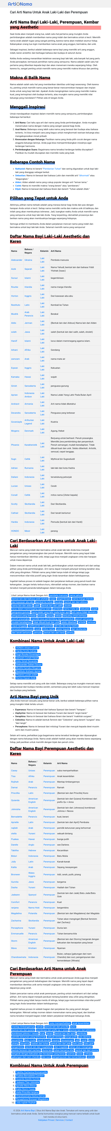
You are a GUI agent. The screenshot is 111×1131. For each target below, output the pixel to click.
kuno (73, 1026)
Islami (28, 278)
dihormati (84, 175)
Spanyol (32, 894)
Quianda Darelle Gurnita (28, 1079)
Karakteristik (31, 445)
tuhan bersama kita (63, 1050)
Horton (14, 296)
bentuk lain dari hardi (54, 632)
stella (14, 833)
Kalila (14, 867)
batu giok (88, 1043)
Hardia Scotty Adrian (26, 651)
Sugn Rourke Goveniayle (28, 654)
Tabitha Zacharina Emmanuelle (31, 1072)
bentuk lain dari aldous (75, 602)
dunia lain (47, 1050)
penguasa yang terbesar (24, 615)
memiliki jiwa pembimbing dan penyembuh (52, 619)
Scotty (14, 504)
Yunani (31, 833)
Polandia (32, 913)
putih (91, 1040)
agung (50, 615)
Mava (14, 948)
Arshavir (15, 404)
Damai (14, 787)
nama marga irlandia (83, 598)
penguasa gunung (21, 612)
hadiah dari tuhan (40, 1043)
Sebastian (20, 175)
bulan (80, 1053)
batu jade (77, 1043)
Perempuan (49, 770)
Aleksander (16, 260)
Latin (27, 305)
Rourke (14, 287)
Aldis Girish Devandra (26, 661)
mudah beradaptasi (21, 622)
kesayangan (67, 1040)
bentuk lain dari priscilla (57, 1026)
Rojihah (15, 781)
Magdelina (16, 913)
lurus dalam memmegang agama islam (31, 608)
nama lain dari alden (22, 605)
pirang (15, 1043)
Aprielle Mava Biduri (26, 1085)
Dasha (14, 887)
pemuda (38, 632)
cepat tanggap (19, 625)
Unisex (28, 486)
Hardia (14, 522)
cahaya (88, 1053)
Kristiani (32, 948)
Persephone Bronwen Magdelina (32, 1099)
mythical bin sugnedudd (40, 625)
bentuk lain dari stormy (86, 1050)
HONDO (15, 531)
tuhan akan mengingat (81, 1047)
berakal (58, 602)
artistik (82, 622)
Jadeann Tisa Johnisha (27, 1082)
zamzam (15, 359)
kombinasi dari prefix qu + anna (52, 1030)
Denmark (29, 430)
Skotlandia (30, 504)
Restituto (15, 305)
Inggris (28, 296)
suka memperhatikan (59, 1023)
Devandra (16, 413)
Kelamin (44, 251)
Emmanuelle (17, 933)
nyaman (71, 1053)
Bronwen (15, 874)
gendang (57, 608)
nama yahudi (75, 595)
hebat (58, 615)
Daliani (14, 477)
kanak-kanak (44, 1040)
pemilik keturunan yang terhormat (29, 1036)
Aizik (13, 269)
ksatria (41, 615)
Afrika (27, 350)
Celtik (27, 459)
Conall (14, 495)
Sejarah (28, 269)
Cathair (14, 513)
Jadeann (15, 894)
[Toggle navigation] (99, 3)
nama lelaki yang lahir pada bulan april (51, 612)
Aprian (14, 395)
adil (77, 1040)
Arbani (14, 350)
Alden (18, 182)
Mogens (15, 430)
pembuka (81, 1033)
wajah (95, 608)
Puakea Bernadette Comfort (30, 1075)
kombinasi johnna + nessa (25, 1033)
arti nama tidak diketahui (84, 612)
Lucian (14, 486)
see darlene (84, 1036)
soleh (14, 332)
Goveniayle (16, 422)
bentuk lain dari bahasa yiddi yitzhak (30, 598)
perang (70, 632)
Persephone (17, 928)
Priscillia (15, 793)
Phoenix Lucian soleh (26, 674)
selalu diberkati (68, 622)
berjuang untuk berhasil (74, 615)
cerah (38, 629)
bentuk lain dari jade (61, 1043)
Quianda (15, 800)
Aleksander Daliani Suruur (29, 664)
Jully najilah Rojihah (26, 1102)
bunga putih (71, 1036)
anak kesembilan (81, 1023)
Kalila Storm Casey (25, 1089)
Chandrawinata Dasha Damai (30, 1096)
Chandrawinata (18, 957)
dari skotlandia (79, 629)
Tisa (13, 776)
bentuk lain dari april (65, 1033)
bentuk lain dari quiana (23, 1030)
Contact (69, 1120)
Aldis (13, 323)
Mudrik (14, 314)
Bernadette (16, 816)
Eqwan (14, 368)
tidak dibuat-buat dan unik (46, 622)
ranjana (15, 907)
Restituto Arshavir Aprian (28, 671)
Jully (13, 861)
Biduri (14, 856)
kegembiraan (64, 598)
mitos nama (49, 629)
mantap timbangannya (23, 1026)
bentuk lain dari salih (52, 605)
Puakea (15, 839)
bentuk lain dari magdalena (38, 1047)
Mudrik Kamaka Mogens (28, 668)
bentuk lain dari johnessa (82, 1030)
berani (50, 1033)
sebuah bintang (55, 1036)
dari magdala (61, 1047)
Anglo (31, 844)
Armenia (29, 404)
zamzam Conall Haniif (27, 657)
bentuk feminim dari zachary (26, 1050)
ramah (39, 1026)
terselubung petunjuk (22, 629)
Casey (14, 770)
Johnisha (15, 809)
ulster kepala (63, 629)
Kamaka (15, 377)
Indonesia (29, 477)
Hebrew (32, 850)
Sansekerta (30, 386)
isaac (52, 598)
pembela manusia (58, 595)
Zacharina (16, 920)
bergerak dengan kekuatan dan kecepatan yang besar (38, 1053)
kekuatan (85, 608)
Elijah (18, 189)
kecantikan (17, 1040)
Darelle (14, 844)
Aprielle (15, 822)
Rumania (29, 468)
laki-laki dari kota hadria (66, 625)
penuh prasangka (20, 619)
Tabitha (15, 850)
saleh (37, 605)
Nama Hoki (33, 907)
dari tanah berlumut (22, 632)
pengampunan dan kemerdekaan (69, 1057)
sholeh (67, 605)
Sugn (13, 459)
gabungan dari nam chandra (26, 1057)
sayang (55, 1040)
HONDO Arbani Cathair (27, 647)
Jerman (28, 323)
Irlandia (28, 287)
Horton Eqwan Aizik (26, 678)
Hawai (28, 377)
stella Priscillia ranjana (27, 1092)
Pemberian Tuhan (52, 168)
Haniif (14, 341)
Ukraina (28, 260)
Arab (27, 359)
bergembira (17, 1047)
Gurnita (14, 882)
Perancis (32, 787)
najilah (14, 828)
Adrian (14, 468)
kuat (42, 1033)
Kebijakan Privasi (46, 1120)
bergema (24, 1043)
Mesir (27, 531)
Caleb (18, 185)
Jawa (27, 332)
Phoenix (15, 445)
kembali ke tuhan (44, 602)
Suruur (14, 278)
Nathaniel (20, 168)
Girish (14, 386)
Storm (14, 941)
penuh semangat (84, 619)
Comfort (15, 902)
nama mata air (71, 608)
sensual (91, 622)
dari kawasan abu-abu (23, 602)
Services (60, 1120)
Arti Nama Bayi (28, 1110)
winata (90, 1057)
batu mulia (30, 1040)
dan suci (46, 1057)
